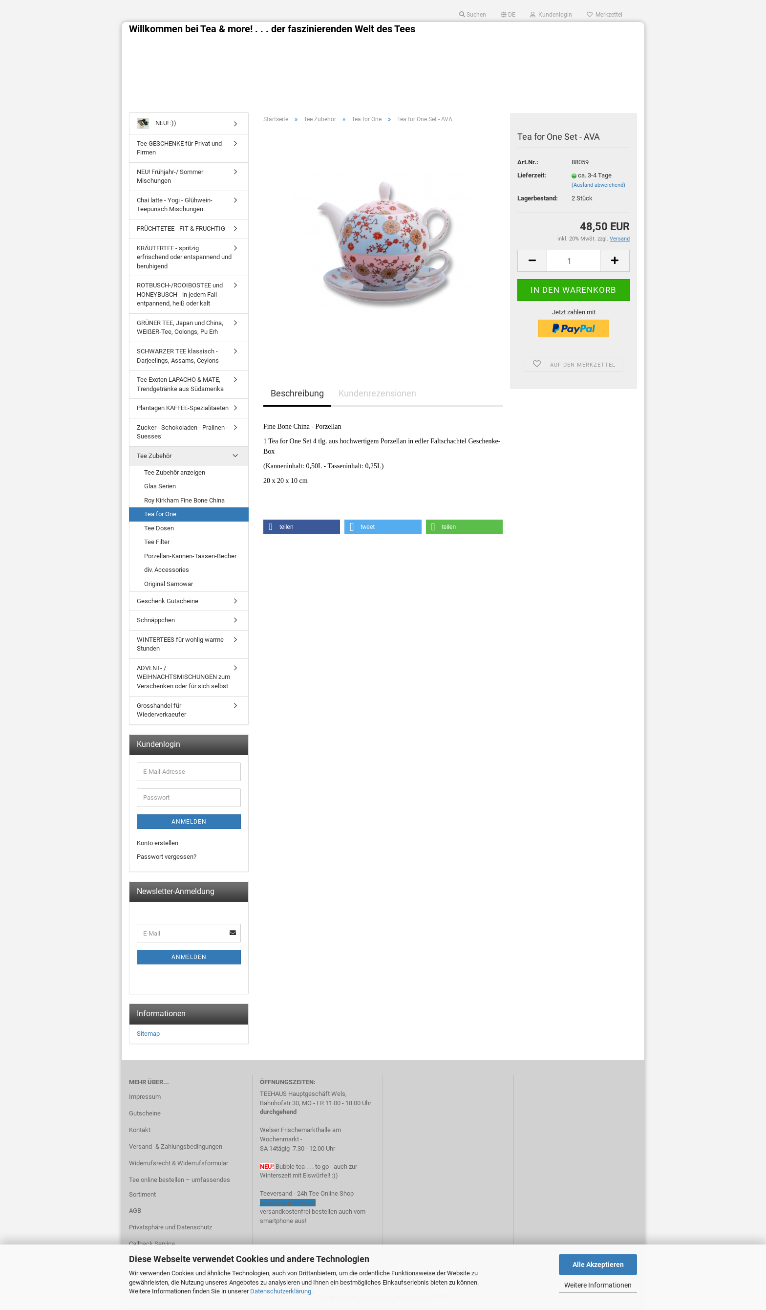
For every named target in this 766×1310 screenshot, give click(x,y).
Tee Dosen (159, 528)
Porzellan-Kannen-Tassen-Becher (190, 556)
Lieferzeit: (531, 175)
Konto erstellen (157, 843)
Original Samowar (168, 584)
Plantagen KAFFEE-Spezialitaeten (183, 408)
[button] (301, 527)
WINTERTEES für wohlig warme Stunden (180, 644)
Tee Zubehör (154, 455)
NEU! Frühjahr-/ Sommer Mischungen (170, 176)
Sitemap (148, 1033)
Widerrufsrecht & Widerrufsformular (178, 1163)
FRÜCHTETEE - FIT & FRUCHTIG (181, 228)
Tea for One (160, 514)
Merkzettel (604, 14)
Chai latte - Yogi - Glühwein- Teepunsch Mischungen (175, 204)
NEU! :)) (156, 123)
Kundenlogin (551, 14)
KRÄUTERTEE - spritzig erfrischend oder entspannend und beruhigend (184, 257)
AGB (135, 1210)
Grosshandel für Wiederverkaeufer (161, 710)
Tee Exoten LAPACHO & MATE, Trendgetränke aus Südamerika (180, 384)
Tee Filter (157, 542)
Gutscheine (145, 1113)
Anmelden (189, 821)
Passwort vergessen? (166, 856)
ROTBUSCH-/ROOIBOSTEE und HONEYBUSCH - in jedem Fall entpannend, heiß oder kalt (180, 294)
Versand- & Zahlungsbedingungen (175, 1146)
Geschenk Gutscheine (167, 601)
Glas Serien (160, 486)
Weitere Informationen (598, 1285)
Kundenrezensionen (377, 393)
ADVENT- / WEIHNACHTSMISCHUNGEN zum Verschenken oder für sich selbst (183, 677)
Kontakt (139, 1130)
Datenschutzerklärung (280, 1291)
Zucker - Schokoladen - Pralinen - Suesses (182, 432)
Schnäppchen (156, 620)
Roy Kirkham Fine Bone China (184, 500)
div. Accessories (166, 569)
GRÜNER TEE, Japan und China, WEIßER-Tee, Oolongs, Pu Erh (180, 327)
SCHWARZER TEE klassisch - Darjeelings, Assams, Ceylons (178, 356)
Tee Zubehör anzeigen (174, 472)
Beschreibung (297, 393)
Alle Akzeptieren (598, 1264)
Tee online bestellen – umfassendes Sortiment (179, 1187)
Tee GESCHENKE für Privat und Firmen (179, 148)
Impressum (145, 1096)
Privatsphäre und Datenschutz (170, 1227)
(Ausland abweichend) (598, 185)
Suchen (472, 14)
